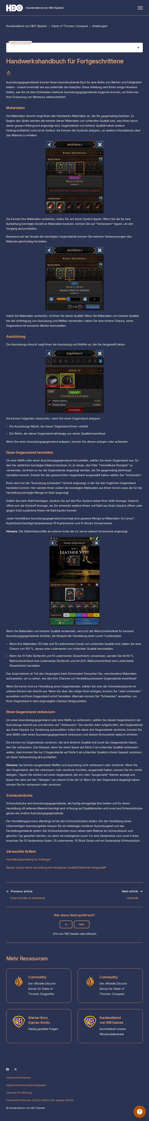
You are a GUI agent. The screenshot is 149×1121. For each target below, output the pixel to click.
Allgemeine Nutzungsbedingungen (26, 1085)
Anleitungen (99, 26)
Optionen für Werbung (19, 1092)
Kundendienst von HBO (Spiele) (26, 26)
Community (37, 977)
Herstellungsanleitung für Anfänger (28, 859)
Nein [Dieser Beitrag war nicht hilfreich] (81, 924)
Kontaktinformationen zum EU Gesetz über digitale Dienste (40, 1100)
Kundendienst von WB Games (111, 1020)
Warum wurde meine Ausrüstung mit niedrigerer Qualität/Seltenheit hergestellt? (56, 867)
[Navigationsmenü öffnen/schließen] (140, 8)
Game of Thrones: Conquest (70, 26)
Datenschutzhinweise (18, 1077)
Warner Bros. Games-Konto (39, 1020)
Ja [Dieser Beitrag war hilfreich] (66, 924)
